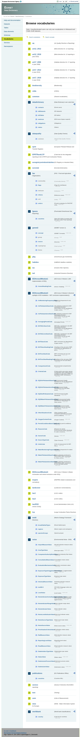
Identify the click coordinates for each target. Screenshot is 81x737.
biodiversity (37, 85)
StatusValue (42, 657)
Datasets (7, 24)
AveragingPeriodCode (45, 321)
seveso (35, 685)
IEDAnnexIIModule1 (40, 279)
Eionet (12, 16)
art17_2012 (36, 70)
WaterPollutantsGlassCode (46, 455)
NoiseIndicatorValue (44, 609)
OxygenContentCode (44, 419)
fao (33, 173)
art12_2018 (36, 54)
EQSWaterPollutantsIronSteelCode (46, 406)
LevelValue (41, 592)
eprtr (34, 147)
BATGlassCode (43, 341)
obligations (41, 123)
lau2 (34, 499)
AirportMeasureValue (45, 544)
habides (35, 262)
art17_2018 (36, 78)
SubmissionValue (43, 666)
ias (33, 268)
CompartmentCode (44, 366)
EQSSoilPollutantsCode (45, 394)
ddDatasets (41, 111)
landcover (36, 488)
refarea (40, 195)
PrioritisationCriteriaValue (46, 629)
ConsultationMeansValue (46, 560)
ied (33, 273)
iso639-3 (40, 587)
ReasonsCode (42, 429)
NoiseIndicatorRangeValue (46, 603)
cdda (34, 91)
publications (37, 673)
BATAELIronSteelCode (45, 334)
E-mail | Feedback (10, 731)
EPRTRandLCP (38, 154)
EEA (12, 1)
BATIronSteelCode (44, 354)
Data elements (9, 31)
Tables (6, 28)
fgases (35, 211)
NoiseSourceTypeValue (45, 620)
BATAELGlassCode (44, 326)
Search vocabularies (34, 37)
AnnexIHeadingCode (44, 286)
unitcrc (40, 203)
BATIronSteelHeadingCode (46, 359)
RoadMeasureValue (44, 646)
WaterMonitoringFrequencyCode (46, 449)
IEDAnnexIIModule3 (40, 293)
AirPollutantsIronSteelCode (46, 314)
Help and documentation (12, 20)
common (35, 96)
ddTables (41, 115)
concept (40, 233)
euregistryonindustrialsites (43, 162)
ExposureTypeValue (44, 576)
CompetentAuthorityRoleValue (46, 554)
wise (34, 704)
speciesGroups (43, 533)
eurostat (35, 168)
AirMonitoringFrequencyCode (46, 300)
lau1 (34, 493)
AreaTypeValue (43, 550)
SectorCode (42, 436)
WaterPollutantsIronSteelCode (46, 462)
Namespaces (8, 46)
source (40, 241)
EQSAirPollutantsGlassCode (46, 380)
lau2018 (35, 504)
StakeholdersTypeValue (45, 651)
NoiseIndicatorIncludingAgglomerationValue (46, 597)
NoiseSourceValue (44, 625)
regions (40, 529)
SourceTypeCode (43, 440)
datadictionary (38, 102)
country (40, 717)
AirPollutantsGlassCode (45, 306)
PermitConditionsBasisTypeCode (46, 423)
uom (34, 698)
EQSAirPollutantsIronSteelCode (46, 387)
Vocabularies (8, 39)
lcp (33, 512)
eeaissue (41, 119)
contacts (41, 107)
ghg (33, 257)
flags (39, 185)
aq (33, 43)
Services (7, 42)
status (40, 127)
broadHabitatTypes (44, 525)
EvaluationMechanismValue (46, 565)
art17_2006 (36, 62)
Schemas (7, 35)
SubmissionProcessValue (46, 661)
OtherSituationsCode (45, 412)
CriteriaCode (42, 371)
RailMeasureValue (44, 635)
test (33, 693)
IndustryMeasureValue (45, 582)
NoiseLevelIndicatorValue (46, 614)
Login (60, 1)
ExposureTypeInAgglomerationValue (46, 571)
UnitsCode (41, 444)
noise (34, 539)
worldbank (36, 711)
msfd (34, 518)
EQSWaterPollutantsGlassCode (46, 399)
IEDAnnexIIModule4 (40, 472)
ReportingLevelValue (44, 640)
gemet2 (35, 228)
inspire (35, 480)
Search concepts (49, 37)
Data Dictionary (20, 16)
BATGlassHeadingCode (45, 347)
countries (41, 219)
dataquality (36, 133)
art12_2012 (36, 49)
